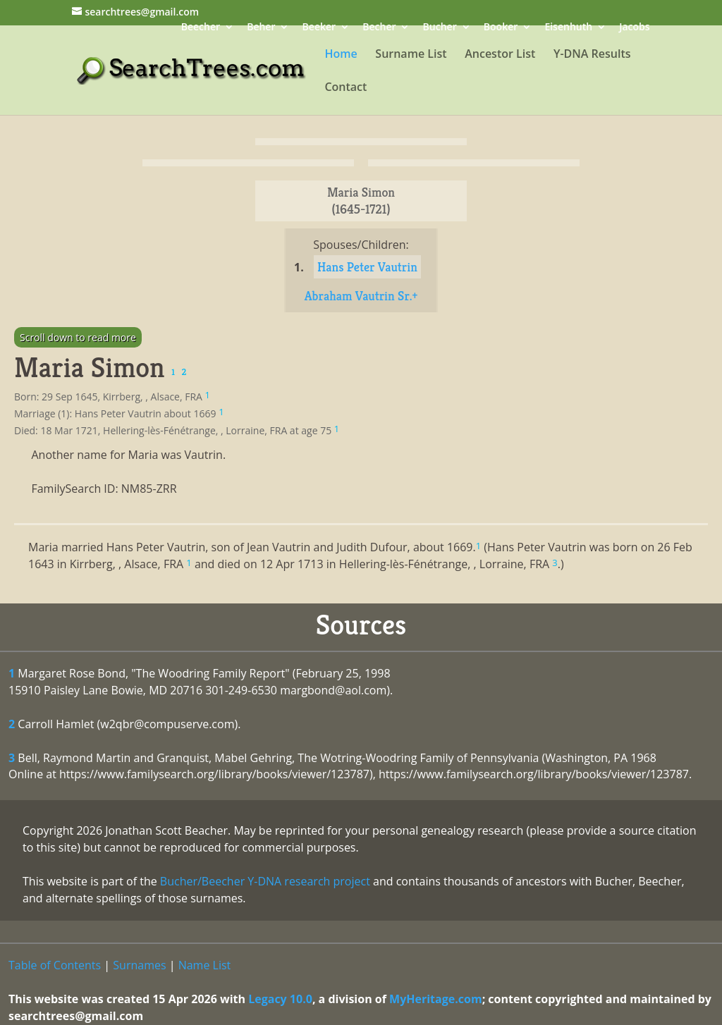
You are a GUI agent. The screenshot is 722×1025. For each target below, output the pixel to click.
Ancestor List (500, 55)
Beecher (200, 28)
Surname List (410, 55)
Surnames (139, 965)
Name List (204, 965)
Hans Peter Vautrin (367, 267)
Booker (501, 28)
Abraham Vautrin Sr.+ (361, 296)
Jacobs (634, 28)
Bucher (440, 28)
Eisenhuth (568, 28)
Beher (261, 28)
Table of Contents (54, 965)
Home (340, 55)
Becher (379, 28)
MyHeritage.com (435, 999)
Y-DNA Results (592, 55)
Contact (345, 88)
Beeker (319, 28)
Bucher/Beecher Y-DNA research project (265, 881)
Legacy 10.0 (280, 999)
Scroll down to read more (78, 337)
